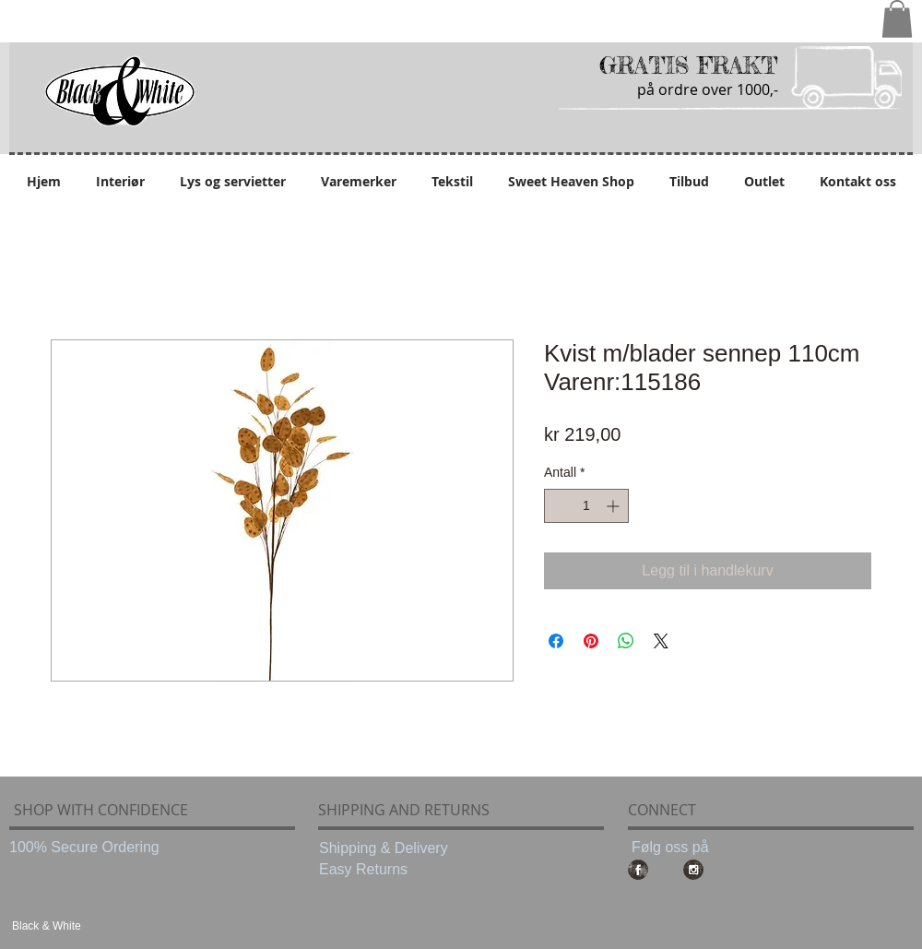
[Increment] (614, 506)
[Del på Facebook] (556, 641)
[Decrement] (558, 506)
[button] (897, 19)
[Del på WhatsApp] (626, 641)
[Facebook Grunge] (638, 870)
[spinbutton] (586, 506)
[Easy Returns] (396, 870)
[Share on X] (661, 641)
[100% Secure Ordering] (86, 847)
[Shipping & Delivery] (396, 848)
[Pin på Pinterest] (591, 641)
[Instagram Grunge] (693, 870)
